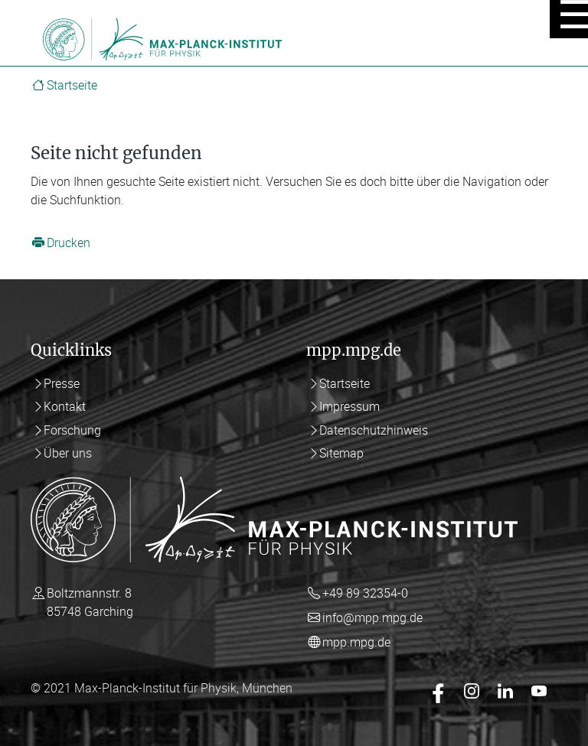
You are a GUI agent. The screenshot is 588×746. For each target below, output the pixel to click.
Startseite (72, 85)
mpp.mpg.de (356, 642)
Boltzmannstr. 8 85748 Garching (90, 602)
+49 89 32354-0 (365, 593)
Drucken (68, 242)
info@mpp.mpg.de (372, 617)
